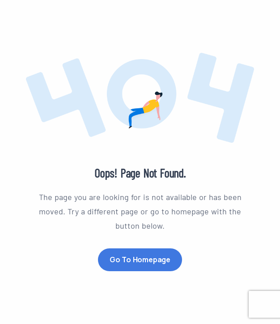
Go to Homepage (140, 259)
